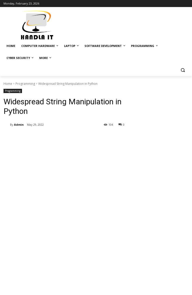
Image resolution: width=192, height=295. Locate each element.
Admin (19, 124)
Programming (25, 84)
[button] (182, 70)
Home (8, 84)
